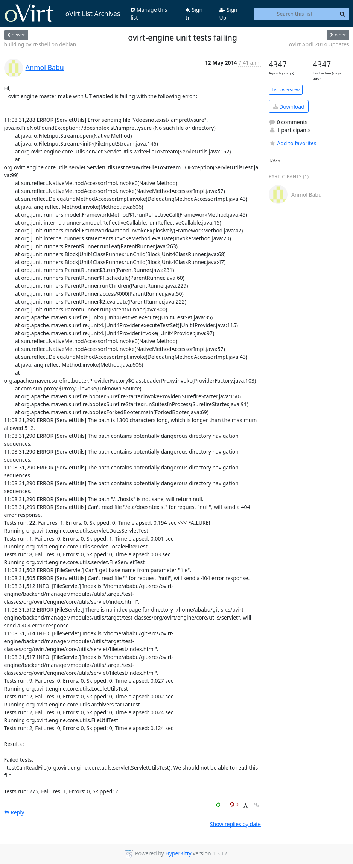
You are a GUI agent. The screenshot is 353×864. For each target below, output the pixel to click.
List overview (286, 90)
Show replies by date (235, 824)
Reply (14, 812)
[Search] (342, 14)
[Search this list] (295, 14)
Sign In (194, 13)
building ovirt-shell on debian (40, 44)
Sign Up (228, 13)
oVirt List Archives (62, 13)
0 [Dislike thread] (234, 804)
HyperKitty (178, 853)
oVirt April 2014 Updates (319, 44)
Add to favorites (292, 143)
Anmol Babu (45, 67)
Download (288, 106)
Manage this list (149, 13)
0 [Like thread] (221, 804)
